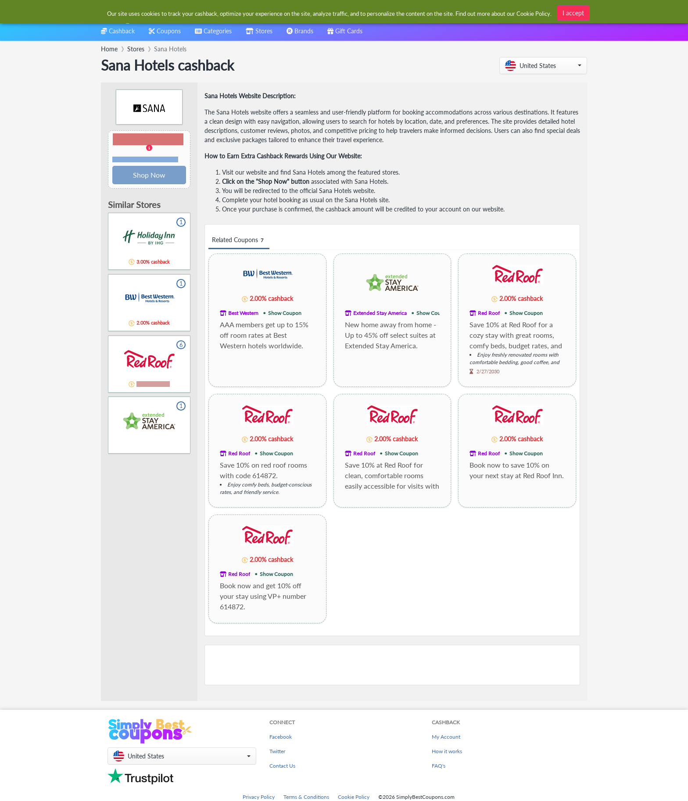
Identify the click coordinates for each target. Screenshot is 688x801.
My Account (446, 736)
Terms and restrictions (145, 159)
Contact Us (282, 765)
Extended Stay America (380, 313)
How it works (447, 751)
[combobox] (329, 12)
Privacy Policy (259, 797)
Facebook (280, 736)
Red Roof (489, 313)
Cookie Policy (353, 797)
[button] (543, 65)
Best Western (243, 313)
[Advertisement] (392, 665)
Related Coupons (239, 240)
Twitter (277, 751)
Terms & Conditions (306, 797)
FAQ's (438, 765)
